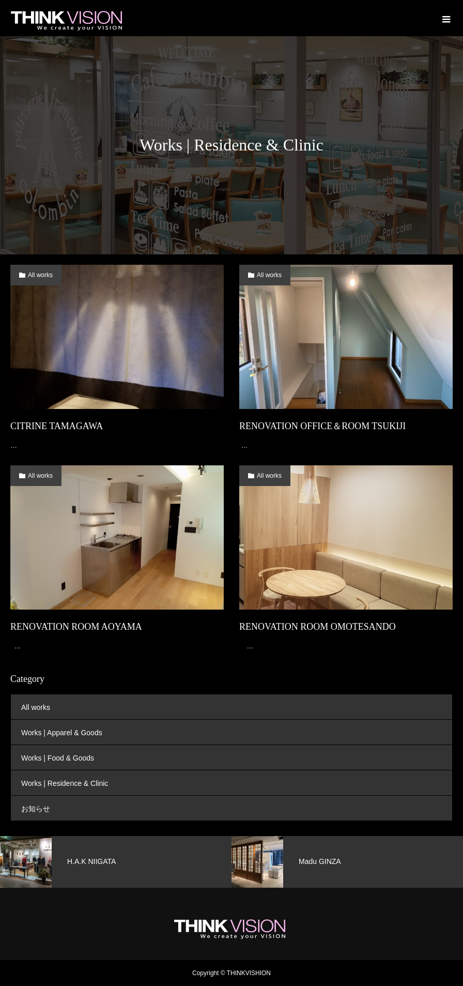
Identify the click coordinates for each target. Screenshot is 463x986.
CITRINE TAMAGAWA (56, 426)
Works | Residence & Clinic (64, 783)
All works (40, 275)
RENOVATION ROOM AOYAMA (76, 626)
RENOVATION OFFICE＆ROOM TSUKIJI (322, 426)
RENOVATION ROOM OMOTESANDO (317, 626)
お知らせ (35, 809)
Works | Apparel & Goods (61, 733)
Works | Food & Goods (57, 758)
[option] (116, 862)
